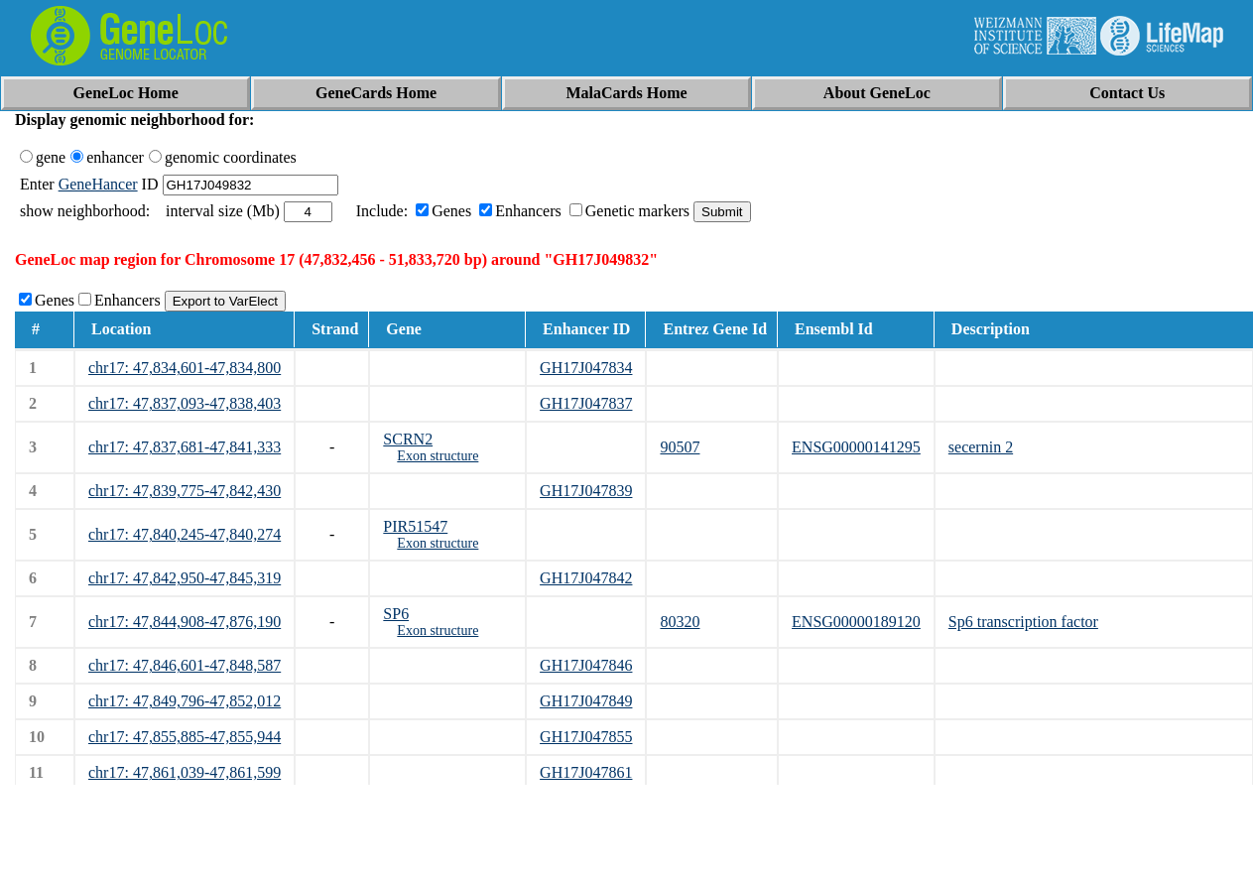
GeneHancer (98, 184)
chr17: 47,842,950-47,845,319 (184, 577)
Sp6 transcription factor (1023, 621)
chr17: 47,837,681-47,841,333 (184, 447)
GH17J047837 (586, 403)
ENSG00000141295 (856, 447)
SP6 (396, 613)
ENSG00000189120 (856, 621)
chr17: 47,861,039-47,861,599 (184, 772)
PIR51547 (415, 526)
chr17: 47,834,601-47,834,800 (184, 367)
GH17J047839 (586, 490)
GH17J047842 (586, 577)
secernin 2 (980, 447)
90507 (679, 447)
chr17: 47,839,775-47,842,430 (184, 490)
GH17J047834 (586, 367)
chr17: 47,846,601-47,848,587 (184, 665)
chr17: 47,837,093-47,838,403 (184, 403)
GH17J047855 (586, 736)
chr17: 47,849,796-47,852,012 (184, 701)
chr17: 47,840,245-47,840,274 (184, 534)
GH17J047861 (586, 772)
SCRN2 (408, 439)
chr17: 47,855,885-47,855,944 (184, 736)
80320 (679, 621)
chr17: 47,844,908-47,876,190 (184, 621)
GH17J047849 (586, 701)
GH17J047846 (586, 665)
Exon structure (437, 455)
